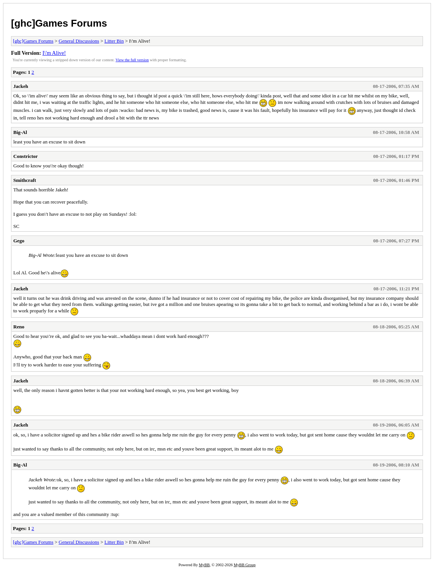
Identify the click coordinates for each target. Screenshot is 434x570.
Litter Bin (114, 41)
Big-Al (20, 132)
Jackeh (20, 86)
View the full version (132, 60)
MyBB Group (244, 565)
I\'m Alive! (54, 53)
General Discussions (79, 41)
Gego (18, 241)
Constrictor (25, 156)
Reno (18, 327)
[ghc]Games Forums (59, 23)
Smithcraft (24, 180)
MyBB (204, 565)
